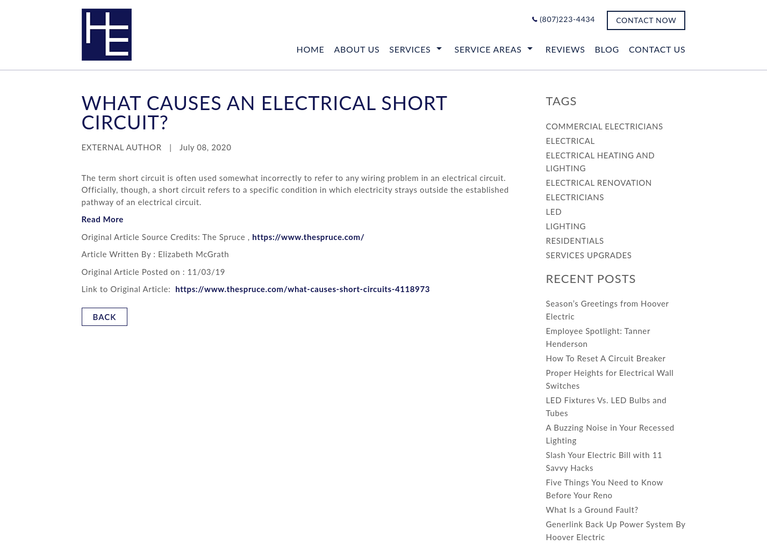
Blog (607, 49)
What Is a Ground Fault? (592, 509)
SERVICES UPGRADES (589, 255)
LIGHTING (566, 226)
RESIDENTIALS (575, 240)
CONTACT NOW (646, 20)
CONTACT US (657, 49)
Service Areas (488, 49)
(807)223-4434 (567, 19)
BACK (105, 317)
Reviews (565, 49)
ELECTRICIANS (575, 197)
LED (554, 211)
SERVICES (410, 49)
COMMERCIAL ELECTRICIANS (604, 126)
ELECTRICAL (570, 141)
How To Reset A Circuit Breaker (606, 358)
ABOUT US (356, 49)
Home (311, 49)
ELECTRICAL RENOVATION (599, 182)
